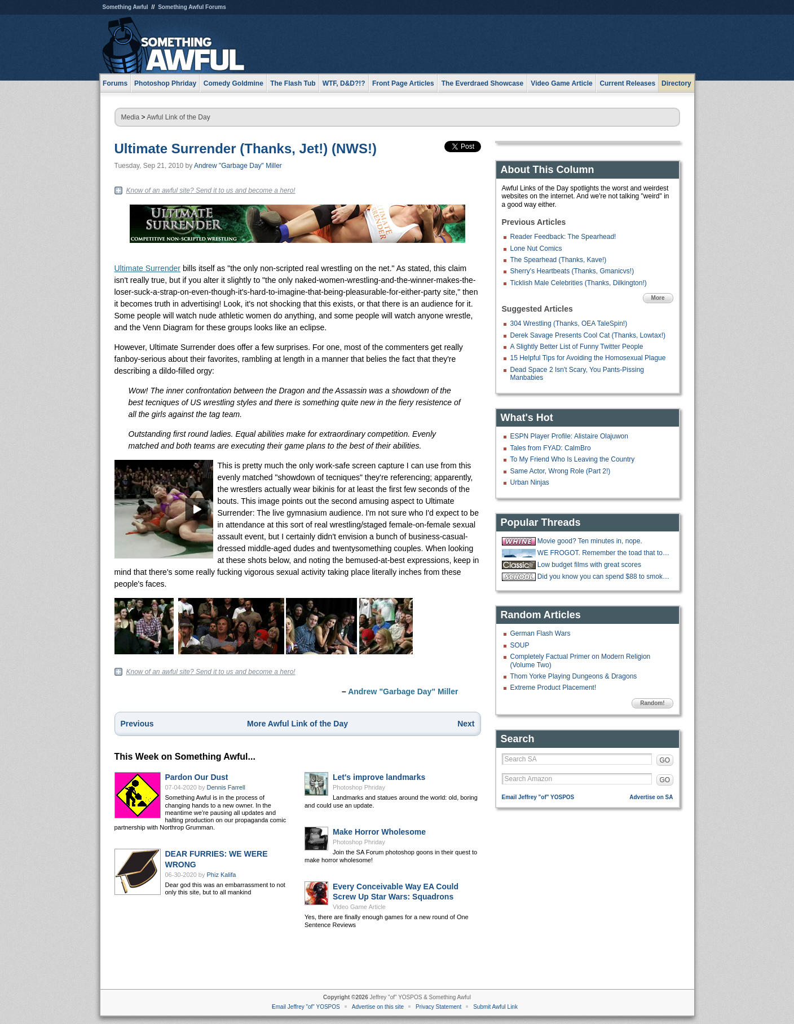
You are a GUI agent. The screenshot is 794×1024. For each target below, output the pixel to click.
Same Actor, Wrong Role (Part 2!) (560, 471)
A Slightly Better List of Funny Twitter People (576, 347)
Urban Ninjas (529, 482)
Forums (115, 83)
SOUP (520, 645)
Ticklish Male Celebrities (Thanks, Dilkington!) (578, 283)
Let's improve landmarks (379, 777)
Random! (652, 703)
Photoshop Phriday (359, 787)
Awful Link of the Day (178, 117)
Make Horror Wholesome (379, 831)
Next (465, 723)
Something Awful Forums (192, 7)
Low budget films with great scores (589, 565)
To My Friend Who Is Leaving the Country (572, 459)
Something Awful (125, 7)
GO (665, 760)
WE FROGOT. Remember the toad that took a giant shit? (604, 553)
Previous (137, 723)
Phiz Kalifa (221, 874)
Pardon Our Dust (196, 777)
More (658, 298)
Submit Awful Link (495, 1007)
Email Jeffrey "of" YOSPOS (538, 797)
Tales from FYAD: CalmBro (550, 448)
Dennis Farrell (226, 787)
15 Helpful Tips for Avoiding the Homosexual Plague (588, 358)
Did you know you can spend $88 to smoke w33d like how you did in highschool (604, 576)
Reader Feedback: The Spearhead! (563, 237)
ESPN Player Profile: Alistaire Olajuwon (569, 436)
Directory (676, 83)
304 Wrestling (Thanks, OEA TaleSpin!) (569, 323)
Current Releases (627, 83)
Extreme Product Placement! (553, 687)
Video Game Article (359, 906)
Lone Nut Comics (536, 248)
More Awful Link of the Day (297, 723)
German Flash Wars (540, 633)
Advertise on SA (651, 797)
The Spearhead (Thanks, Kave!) (558, 260)
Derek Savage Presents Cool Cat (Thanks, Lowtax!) (587, 335)
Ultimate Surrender (147, 268)
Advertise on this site (378, 1007)
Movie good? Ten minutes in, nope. (589, 541)
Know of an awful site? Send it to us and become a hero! (210, 190)
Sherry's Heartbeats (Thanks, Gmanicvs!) (572, 271)
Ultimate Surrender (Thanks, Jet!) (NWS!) (245, 148)
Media (130, 117)
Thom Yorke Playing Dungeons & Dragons (573, 676)
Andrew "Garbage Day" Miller (238, 166)
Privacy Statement (438, 1007)
